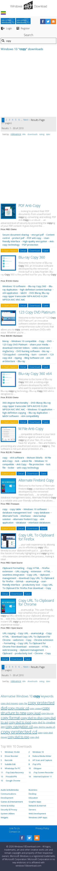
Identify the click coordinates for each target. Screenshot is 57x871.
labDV (24, 292)
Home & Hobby (8, 805)
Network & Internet (37, 805)
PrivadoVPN (11, 776)
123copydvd (9, 354)
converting (23, 354)
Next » (26, 119)
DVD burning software (28, 351)
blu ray (45, 351)
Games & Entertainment (12, 801)
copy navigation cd (19, 726)
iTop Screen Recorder (44, 772)
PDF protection (30, 244)
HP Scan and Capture (42, 760)
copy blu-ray (47, 713)
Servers (32, 809)
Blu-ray (21, 361)
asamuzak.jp (32, 581)
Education (33, 797)
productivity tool (31, 584)
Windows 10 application (40, 409)
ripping (18, 357)
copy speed (36, 708)
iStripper (37, 768)
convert (43, 354)
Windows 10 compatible (23, 341)
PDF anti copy (34, 237)
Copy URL (32, 574)
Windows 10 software (14, 286)
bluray (5, 341)
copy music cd (18, 708)
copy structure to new (25, 710)
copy (4, 457)
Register (25, 28)
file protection (36, 464)
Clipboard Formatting (13, 567)
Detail (23, 250)
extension (36, 571)
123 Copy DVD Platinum (37, 312)
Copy (41, 341)
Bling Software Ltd (34, 357)
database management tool (16, 512)
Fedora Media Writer (42, 756)
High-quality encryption (35, 241)
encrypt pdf (37, 234)
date (48, 134)
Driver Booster (11, 756)
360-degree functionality (15, 402)
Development (7, 797)
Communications (8, 793)
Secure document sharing (15, 234)
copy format (10, 717)
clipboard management (32, 649)
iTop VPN (37, 764)
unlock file (27, 460)
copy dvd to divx (32, 718)
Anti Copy (21, 464)
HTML (47, 571)
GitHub (19, 581)
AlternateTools (10, 515)
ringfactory (8, 351)
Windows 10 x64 (12, 752)
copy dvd (34, 737)
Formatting (9, 643)
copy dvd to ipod (20, 722)
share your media (39, 344)
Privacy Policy (42, 828)
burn (34, 354)
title (24, 134)
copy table (15, 509)
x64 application (10, 292)
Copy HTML (33, 567)
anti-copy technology (28, 467)
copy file (23, 703)
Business (33, 789)
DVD (49, 341)
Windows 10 (38, 752)
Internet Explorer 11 (43, 776)
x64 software (17, 457)
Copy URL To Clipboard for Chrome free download (24, 645)
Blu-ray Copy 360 (32, 257)
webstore (18, 639)
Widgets (4, 817)
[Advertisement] (28, 85)
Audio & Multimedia (10, 789)
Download (34, 250)
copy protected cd (19, 732)
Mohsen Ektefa (34, 457)
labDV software (10, 416)
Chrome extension (43, 639)
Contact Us (14, 831)
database (21, 522)
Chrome (39, 653)
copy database (42, 512)
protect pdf (18, 237)
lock (17, 460)
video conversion (41, 347)
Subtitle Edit (10, 764)
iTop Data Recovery (15, 772)
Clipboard (7, 653)
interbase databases (39, 522)
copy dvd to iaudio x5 (44, 726)
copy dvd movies (9, 703)
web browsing (9, 649)
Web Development (37, 813)
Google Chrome (13, 780)
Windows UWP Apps (38, 817)
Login (9, 28)
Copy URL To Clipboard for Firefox (36, 537)
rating (41, 134)
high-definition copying (14, 412)
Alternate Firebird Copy (36, 480)
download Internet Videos (16, 347)
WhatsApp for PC (12, 768)
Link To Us (14, 828)
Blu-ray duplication (38, 412)
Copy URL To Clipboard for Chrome (36, 602)
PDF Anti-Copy (29, 205)
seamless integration (13, 574)
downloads (32, 134)
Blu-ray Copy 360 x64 (35, 373)
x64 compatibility (30, 416)
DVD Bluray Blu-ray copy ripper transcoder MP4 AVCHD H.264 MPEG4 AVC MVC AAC (25, 296)
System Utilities (8, 813)
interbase (26, 515)
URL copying (21, 571)
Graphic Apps (35, 801)
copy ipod (34, 713)
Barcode (8, 760)
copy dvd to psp (18, 737)
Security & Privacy (9, 809)
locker (11, 467)
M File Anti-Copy (31, 428)
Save (45, 250)
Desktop (32, 793)
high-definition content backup (36, 289)
